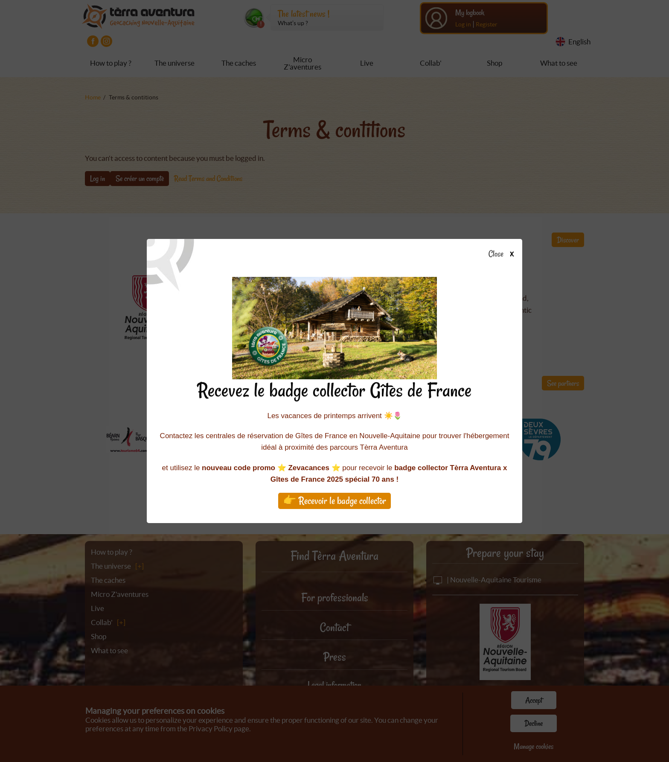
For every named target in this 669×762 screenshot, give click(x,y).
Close (504, 254)
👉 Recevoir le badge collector (334, 500)
